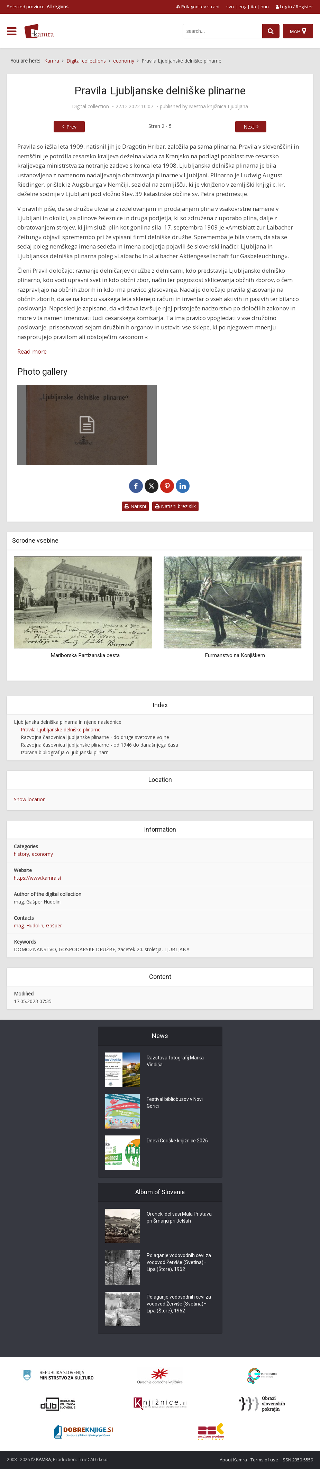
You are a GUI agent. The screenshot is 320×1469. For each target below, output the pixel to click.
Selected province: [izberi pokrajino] (37, 6)
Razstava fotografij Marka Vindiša (175, 1061)
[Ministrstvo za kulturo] (57, 1376)
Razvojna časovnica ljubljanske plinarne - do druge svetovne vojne (95, 737)
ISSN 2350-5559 (297, 1460)
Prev (71, 126)
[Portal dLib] (58, 1404)
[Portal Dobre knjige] (83, 1432)
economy (42, 854)
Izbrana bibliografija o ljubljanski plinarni (65, 752)
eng (242, 6)
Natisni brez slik (175, 506)
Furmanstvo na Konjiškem (235, 655)
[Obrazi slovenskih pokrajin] (262, 1404)
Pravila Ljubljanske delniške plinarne (61, 729)
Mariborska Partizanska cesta (85, 655)
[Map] (298, 31)
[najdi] (271, 31)
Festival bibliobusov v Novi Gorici (175, 1102)
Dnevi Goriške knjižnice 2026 (177, 1140)
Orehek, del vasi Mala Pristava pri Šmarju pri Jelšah (179, 1217)
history (21, 854)
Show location (30, 799)
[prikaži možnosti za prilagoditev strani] (197, 6)
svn (230, 6)
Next (249, 126)
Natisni (135, 506)
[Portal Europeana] (262, 1376)
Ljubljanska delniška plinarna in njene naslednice (67, 722)
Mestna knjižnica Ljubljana (218, 106)
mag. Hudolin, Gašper (38, 925)
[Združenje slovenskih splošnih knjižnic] (160, 1404)
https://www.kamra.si (37, 877)
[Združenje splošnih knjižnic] (211, 1431)
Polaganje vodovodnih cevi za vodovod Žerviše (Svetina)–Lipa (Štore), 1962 (179, 1262)
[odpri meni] (11, 31)
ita (253, 6)
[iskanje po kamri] (222, 31)
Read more (32, 351)
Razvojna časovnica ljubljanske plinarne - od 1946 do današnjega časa (99, 744)
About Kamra (233, 1460)
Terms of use (264, 1460)
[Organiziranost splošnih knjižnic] (160, 1376)
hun (264, 6)
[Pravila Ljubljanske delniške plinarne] (87, 425)
